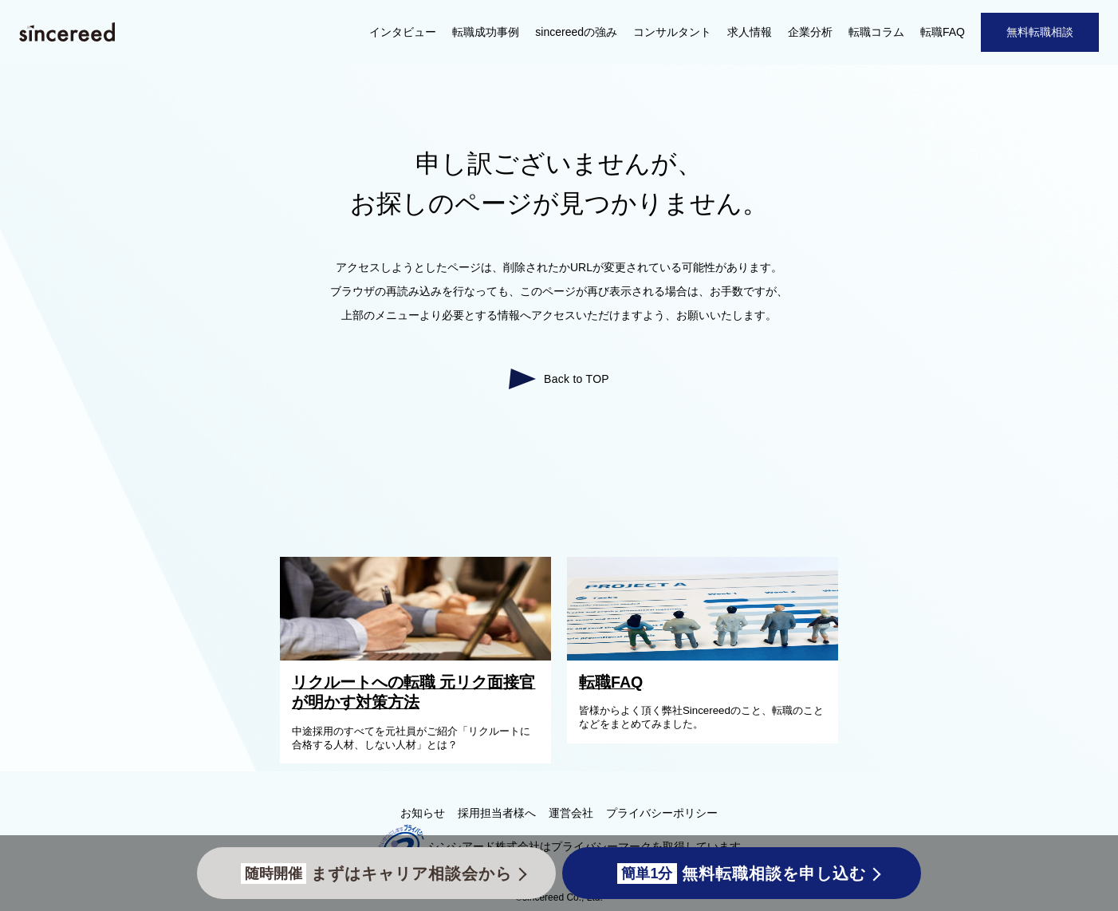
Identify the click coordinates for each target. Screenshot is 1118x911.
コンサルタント (672, 32)
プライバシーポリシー (662, 812)
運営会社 (571, 812)
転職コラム (876, 32)
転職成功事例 (485, 32)
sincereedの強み (576, 32)
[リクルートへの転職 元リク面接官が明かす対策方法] (419, 656)
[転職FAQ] (706, 656)
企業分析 (810, 32)
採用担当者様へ (497, 812)
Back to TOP (576, 379)
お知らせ (422, 812)
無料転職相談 (1039, 32)
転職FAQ (942, 32)
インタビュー (402, 32)
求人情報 (749, 32)
